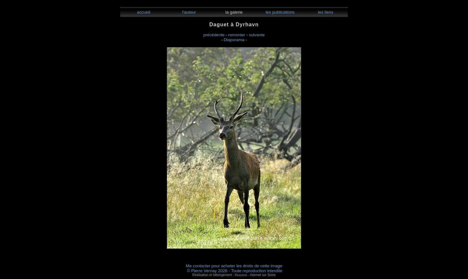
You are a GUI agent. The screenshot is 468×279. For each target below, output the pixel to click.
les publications (280, 12)
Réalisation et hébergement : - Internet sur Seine (234, 275)
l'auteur (188, 12)
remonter (236, 34)
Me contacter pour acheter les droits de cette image (234, 265)
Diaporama (234, 39)
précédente (214, 34)
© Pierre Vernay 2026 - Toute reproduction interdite (234, 270)
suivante (257, 34)
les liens (325, 12)
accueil (143, 12)
